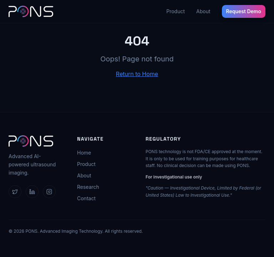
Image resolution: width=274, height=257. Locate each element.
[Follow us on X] (15, 191)
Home (84, 153)
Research (88, 187)
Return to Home (137, 73)
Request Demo (244, 11)
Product (175, 11)
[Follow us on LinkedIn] (32, 191)
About (203, 11)
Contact (86, 198)
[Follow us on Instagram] (49, 191)
